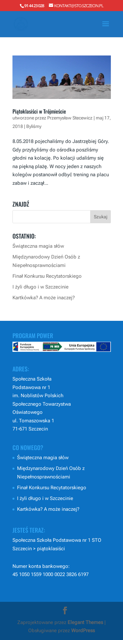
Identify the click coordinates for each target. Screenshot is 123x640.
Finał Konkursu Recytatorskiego (47, 276)
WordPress (83, 630)
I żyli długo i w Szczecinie (40, 287)
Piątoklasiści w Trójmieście (39, 111)
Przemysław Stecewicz (69, 117)
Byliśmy (33, 126)
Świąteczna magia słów (38, 246)
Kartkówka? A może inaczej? (43, 298)
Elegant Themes (85, 622)
